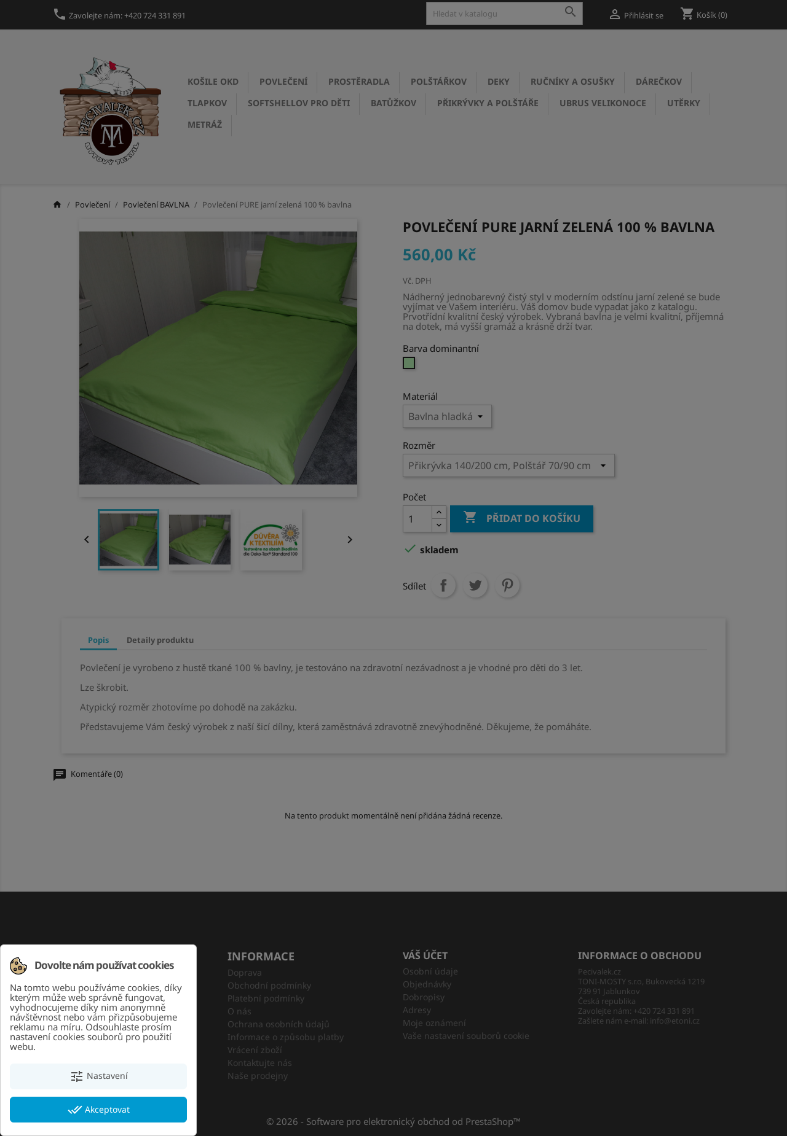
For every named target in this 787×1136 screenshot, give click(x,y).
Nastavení (98, 1076)
